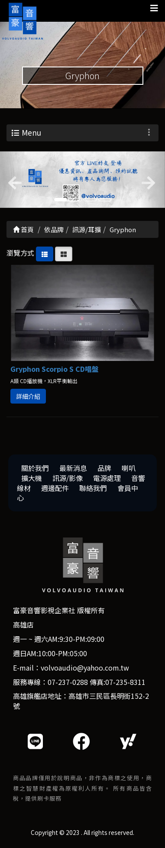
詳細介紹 (28, 396)
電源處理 (107, 478)
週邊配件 (55, 488)
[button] (12, 179)
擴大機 (31, 478)
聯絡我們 (93, 488)
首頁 (23, 229)
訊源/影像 (67, 478)
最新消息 (73, 468)
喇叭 (129, 468)
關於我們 (35, 468)
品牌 (104, 468)
